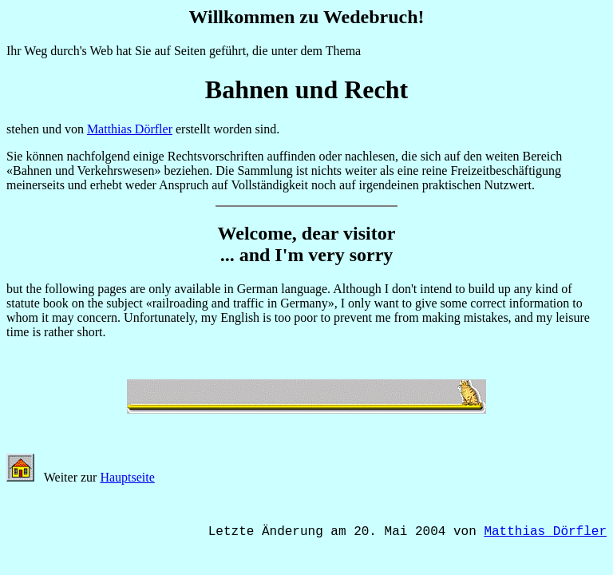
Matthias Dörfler (129, 129)
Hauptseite (127, 477)
